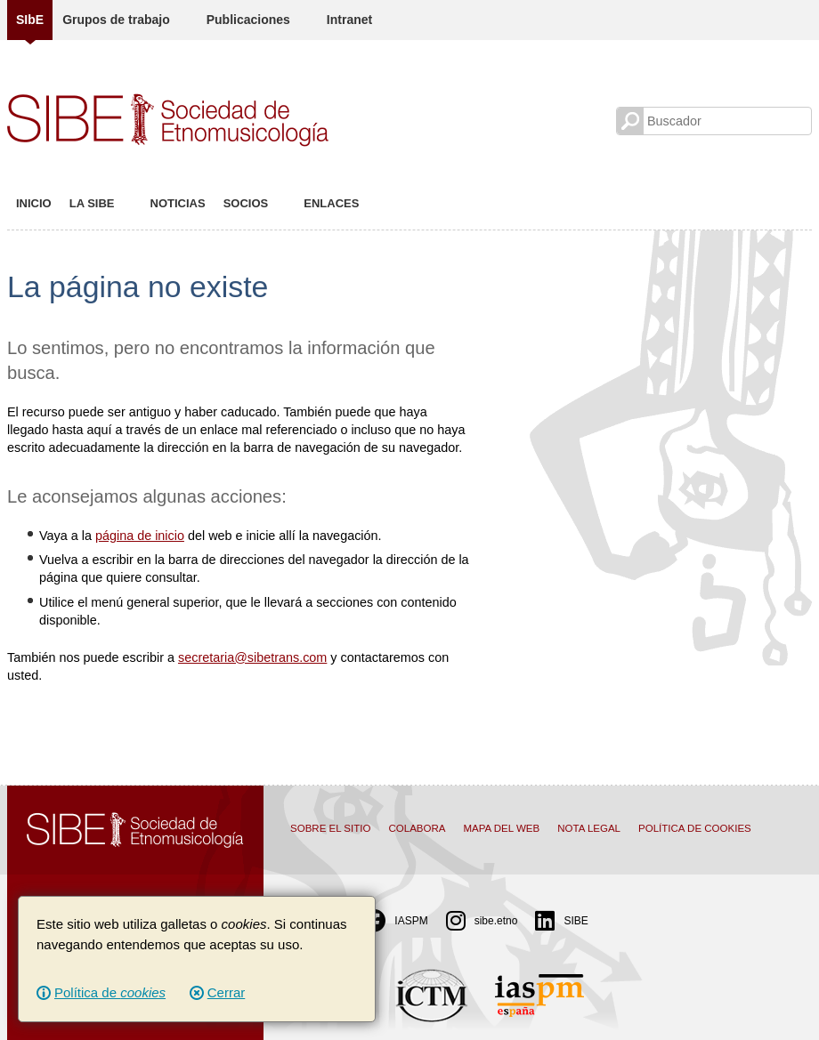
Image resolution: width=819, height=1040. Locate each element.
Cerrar (226, 992)
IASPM (395, 921)
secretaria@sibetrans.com (252, 657)
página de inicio (139, 535)
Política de (110, 992)
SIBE (561, 921)
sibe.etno (482, 921)
